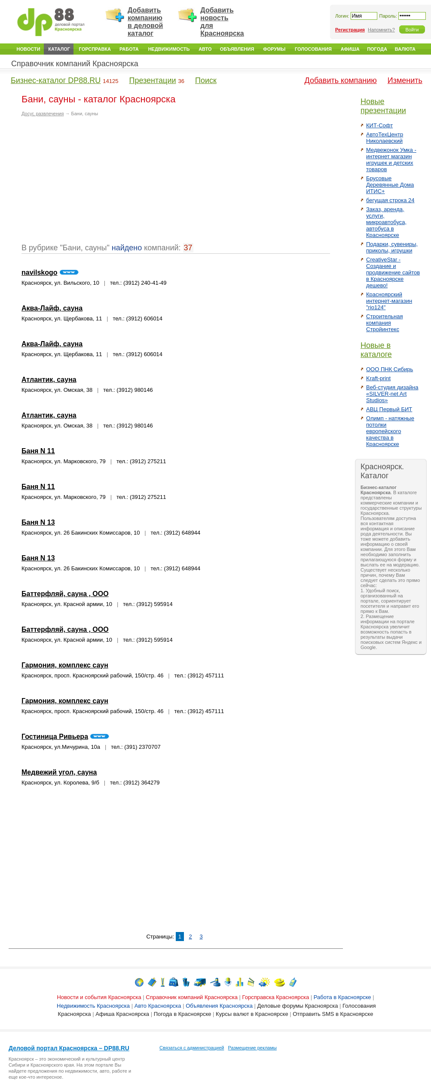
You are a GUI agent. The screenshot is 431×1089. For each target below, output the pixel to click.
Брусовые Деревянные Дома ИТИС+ (390, 184)
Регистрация (350, 29)
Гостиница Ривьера (54, 736)
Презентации (152, 80)
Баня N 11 (38, 451)
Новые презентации (383, 106)
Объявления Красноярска (219, 1006)
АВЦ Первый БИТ (389, 409)
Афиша (350, 49)
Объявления (237, 49)
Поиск (206, 80)
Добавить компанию (341, 80)
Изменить (405, 80)
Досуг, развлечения (42, 113)
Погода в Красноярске (182, 1014)
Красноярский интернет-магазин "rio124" (389, 301)
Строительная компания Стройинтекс (384, 322)
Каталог (59, 49)
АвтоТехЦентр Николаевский (384, 137)
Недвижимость (169, 49)
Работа (129, 49)
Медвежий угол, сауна (59, 772)
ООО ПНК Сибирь (389, 369)
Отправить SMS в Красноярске (333, 1014)
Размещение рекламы (252, 1047)
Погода (377, 49)
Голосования (313, 49)
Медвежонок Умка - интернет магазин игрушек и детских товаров (391, 159)
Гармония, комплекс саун (64, 665)
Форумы (274, 49)
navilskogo (39, 272)
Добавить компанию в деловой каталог (145, 21)
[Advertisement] (93, 183)
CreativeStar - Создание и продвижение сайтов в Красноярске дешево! (393, 272)
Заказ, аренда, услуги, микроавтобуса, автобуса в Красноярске (386, 222)
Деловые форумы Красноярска (297, 1006)
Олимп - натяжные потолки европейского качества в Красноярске (390, 431)
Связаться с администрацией (191, 1047)
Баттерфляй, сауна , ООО (65, 593)
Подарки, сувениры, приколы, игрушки (392, 247)
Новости (28, 49)
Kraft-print (378, 378)
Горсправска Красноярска (275, 997)
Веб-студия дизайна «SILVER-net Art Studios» (392, 393)
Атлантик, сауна (48, 379)
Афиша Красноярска (122, 1014)
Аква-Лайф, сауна (52, 308)
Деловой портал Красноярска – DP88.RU (69, 1048)
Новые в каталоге (376, 350)
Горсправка (95, 49)
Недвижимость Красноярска (93, 1006)
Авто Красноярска (157, 1006)
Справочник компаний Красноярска (74, 63)
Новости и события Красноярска (99, 997)
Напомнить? (381, 29)
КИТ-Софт (379, 125)
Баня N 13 (38, 522)
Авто (205, 49)
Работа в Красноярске (342, 997)
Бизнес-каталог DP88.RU (56, 80)
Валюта (405, 49)
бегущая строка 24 (390, 200)
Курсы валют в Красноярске (252, 1014)
